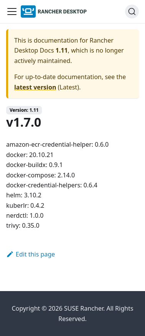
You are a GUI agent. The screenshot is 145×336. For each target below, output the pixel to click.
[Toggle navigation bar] (12, 11)
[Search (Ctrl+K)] (132, 11)
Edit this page (30, 254)
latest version (35, 87)
